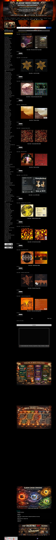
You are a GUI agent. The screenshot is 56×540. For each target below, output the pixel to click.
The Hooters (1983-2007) (8, 209)
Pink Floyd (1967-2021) (7, 158)
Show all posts (39, 30)
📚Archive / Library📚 (26, 19)
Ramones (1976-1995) (7, 170)
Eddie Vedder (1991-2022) (8, 87)
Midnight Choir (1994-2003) (8, 137)
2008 (19, 246)
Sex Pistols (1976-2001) (7, 179)
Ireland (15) (31, 18)
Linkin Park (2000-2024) (8, 125)
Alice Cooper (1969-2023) (8, 42)
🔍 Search (48, 27)
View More (34, 325)
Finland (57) (41, 18)
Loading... (34, 463)
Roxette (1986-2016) (7, 175)
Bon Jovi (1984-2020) (7, 60)
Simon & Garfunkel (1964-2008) (9, 182)
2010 (19, 199)
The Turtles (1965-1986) (8, 220)
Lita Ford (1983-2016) (7, 126)
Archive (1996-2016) (7, 48)
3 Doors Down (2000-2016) (8, 38)
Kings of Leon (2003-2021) (8, 121)
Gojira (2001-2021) (7, 98)
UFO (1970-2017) (7, 232)
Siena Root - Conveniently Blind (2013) (23, 128)
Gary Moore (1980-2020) (8, 94)
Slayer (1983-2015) (7, 186)
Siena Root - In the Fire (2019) (22, 57)
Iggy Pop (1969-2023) (7, 105)
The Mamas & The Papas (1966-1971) (9, 210)
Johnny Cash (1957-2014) (8, 115)
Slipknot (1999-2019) (7, 187)
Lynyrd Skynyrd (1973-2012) (8, 127)
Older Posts (49, 318)
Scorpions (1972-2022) (7, 180)
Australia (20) (27, 18)
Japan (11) (17, 19)
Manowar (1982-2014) (7, 131)
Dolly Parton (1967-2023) (8, 82)
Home (32, 318)
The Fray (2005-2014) (7, 208)
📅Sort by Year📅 (32, 19)
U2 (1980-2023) (7, 231)
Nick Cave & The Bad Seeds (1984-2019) (10, 144)
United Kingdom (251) (13, 18)
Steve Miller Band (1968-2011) (8, 190)
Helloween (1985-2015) (7, 109)
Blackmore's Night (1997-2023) (8, 55)
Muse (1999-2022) (7, 142)
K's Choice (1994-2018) (7, 116)
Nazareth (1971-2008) (7, 143)
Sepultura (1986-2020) (7, 181)
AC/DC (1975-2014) (7, 39)
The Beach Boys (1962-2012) (8, 198)
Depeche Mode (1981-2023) (8, 78)
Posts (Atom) (21, 320)
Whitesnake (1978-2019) (8, 236)
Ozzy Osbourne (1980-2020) (8, 152)
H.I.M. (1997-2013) (7, 106)
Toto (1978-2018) (7, 226)
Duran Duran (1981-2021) (8, 84)
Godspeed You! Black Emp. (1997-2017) (9, 95)
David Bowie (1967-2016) (8, 72)
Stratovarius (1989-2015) (8, 191)
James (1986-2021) (7, 111)
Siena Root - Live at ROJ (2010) (22, 175)
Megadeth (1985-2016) (7, 133)
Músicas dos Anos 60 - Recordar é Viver (22, 518)
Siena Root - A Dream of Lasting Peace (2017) (25, 81)
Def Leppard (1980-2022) (8, 77)
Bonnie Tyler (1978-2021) (8, 61)
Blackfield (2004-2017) (7, 54)
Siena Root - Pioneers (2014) (22, 104)
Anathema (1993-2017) (7, 45)
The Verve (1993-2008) (7, 221)
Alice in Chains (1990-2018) (8, 43)
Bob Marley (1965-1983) (8, 59)
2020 (19, 54)
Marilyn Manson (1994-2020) (8, 132)
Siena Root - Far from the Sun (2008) (23, 226)
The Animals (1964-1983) (8, 197)
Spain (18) (9, 19)
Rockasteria (18, 514)
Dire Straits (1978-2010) (8, 79)
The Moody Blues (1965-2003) (8, 211)
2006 (19, 269)
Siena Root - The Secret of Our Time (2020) (24, 34)
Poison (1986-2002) (7, 160)
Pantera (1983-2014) (7, 153)
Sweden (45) (45, 18)
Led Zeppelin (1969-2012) (8, 122)
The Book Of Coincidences (20, 512)
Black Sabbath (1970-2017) (8, 53)
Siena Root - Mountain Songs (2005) (23, 272)
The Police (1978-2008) (7, 214)
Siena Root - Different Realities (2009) (23, 202)
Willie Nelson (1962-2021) (8, 237)
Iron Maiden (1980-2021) (8, 110)
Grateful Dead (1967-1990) (8, 100)
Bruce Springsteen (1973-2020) (8, 65)
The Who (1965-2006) (7, 225)
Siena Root (21, 54)
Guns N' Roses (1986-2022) (8, 104)
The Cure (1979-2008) (7, 205)
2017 (19, 101)
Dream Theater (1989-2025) (8, 83)
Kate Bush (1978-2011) (7, 120)
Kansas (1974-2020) (7, 117)
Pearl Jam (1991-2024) (7, 155)
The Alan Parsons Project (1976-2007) (9, 196)
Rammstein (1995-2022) (7, 169)
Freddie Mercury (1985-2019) (8, 93)
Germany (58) (23, 18)
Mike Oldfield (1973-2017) (8, 138)
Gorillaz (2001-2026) (7, 99)
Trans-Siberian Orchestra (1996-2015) (9, 227)
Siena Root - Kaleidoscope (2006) (22, 249)
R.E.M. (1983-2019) (7, 163)
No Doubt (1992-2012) (7, 149)
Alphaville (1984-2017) (7, 44)
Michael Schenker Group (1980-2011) (9, 136)
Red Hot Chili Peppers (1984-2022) (9, 171)
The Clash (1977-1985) (7, 203)
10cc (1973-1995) (7, 37)
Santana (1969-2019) (7, 176)
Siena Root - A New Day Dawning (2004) (23, 296)
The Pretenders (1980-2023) (8, 215)
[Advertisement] (31, 23)
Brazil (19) (13, 19)
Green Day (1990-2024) (8, 101)
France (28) (5, 19)
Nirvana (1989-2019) (7, 148)
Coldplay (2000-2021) (7, 66)
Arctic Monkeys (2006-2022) (8, 49)
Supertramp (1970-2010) (8, 192)
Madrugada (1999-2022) (8, 128)
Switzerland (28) (36, 18)
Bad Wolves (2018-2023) (8, 50)
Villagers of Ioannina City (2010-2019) (9, 235)
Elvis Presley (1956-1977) (8, 88)
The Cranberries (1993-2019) (8, 204)
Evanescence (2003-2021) (8, 90)
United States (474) (6, 18)
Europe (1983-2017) (7, 89)
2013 (19, 148)
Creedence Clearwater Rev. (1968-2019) (10, 69)
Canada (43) (18, 18)
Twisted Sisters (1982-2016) (8, 230)
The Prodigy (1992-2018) (8, 216)
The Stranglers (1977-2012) (8, 219)
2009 (19, 223)
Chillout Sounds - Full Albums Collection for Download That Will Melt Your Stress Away (28, 516)
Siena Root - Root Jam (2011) (22, 151)
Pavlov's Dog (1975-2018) (8, 154)
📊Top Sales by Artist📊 (39, 19)
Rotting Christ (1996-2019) (8, 174)
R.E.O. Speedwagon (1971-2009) (8, 164)
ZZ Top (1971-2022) (7, 241)
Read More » (18, 51)
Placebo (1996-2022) (7, 159)
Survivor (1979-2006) (7, 193)
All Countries (21, 19)
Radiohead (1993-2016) (7, 165)
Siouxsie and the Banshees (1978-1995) (10, 185)
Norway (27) (49, 18)
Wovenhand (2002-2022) (8, 238)
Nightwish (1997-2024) (7, 147)
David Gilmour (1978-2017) (8, 73)
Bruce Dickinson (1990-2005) (8, 64)
